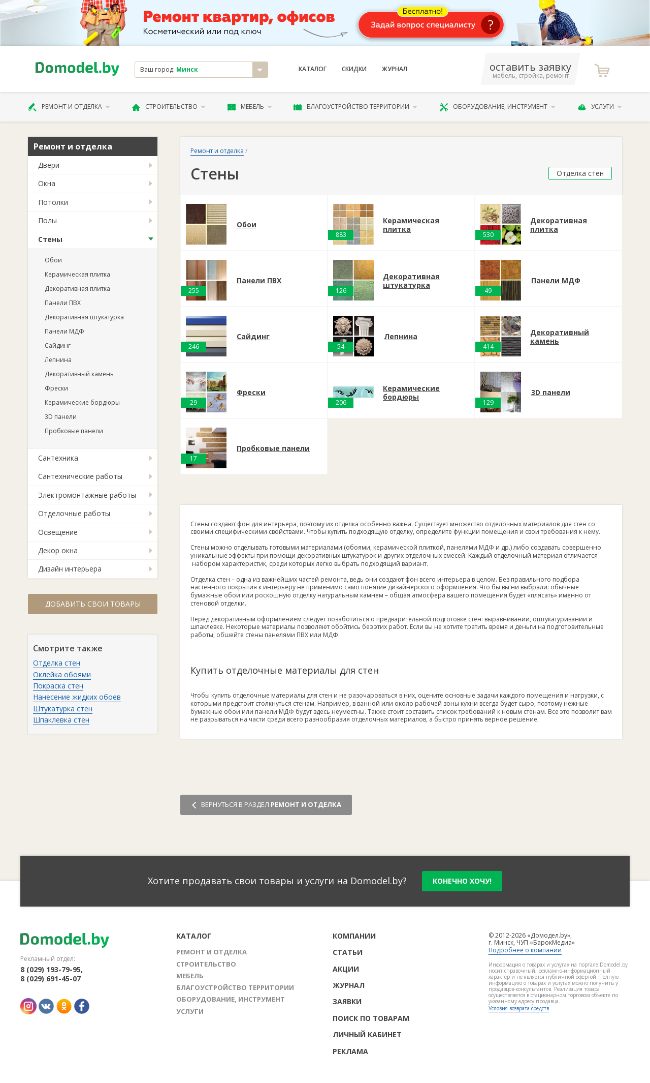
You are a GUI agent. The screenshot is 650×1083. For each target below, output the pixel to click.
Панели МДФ (64, 331)
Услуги (599, 106)
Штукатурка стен (62, 708)
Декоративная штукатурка (84, 317)
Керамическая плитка (77, 274)
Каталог (313, 69)
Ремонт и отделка (69, 106)
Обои (53, 260)
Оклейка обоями (62, 674)
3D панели (61, 416)
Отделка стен (56, 663)
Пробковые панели (74, 431)
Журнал (394, 69)
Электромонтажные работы (87, 495)
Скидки (354, 69)
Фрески (56, 388)
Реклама (350, 1051)
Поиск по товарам (371, 1018)
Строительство (169, 106)
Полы (47, 220)
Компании (354, 936)
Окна (46, 183)
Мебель (250, 106)
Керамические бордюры (82, 402)
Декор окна (58, 550)
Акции (346, 969)
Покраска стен (58, 685)
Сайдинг (58, 345)
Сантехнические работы (80, 476)
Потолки (53, 202)
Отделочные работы (74, 513)
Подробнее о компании (525, 950)
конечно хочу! (462, 881)
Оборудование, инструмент (497, 106)
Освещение (58, 532)
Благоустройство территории (355, 106)
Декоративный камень (79, 374)
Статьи (348, 952)
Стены (50, 239)
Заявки (347, 1001)
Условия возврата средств (519, 1008)
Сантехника (58, 458)
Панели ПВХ (63, 302)
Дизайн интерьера (70, 569)
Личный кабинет (367, 1034)
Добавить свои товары (93, 604)
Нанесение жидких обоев (77, 697)
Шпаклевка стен (61, 720)
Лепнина (58, 359)
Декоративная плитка (77, 288)
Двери (48, 165)
